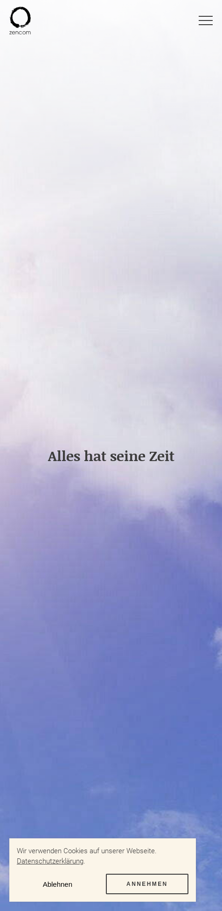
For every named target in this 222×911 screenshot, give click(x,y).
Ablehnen (57, 884)
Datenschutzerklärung (50, 861)
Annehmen (147, 884)
